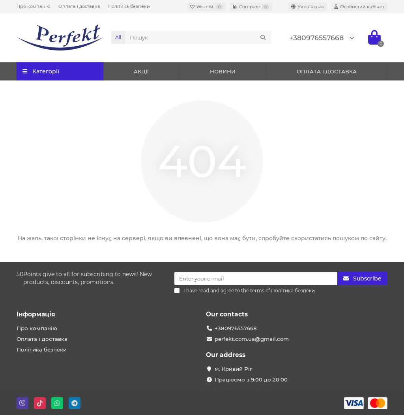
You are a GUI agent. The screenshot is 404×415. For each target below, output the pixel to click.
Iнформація (36, 314)
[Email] (255, 278)
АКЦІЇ (141, 71)
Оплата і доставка (79, 6)
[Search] (198, 37)
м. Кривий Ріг (233, 369)
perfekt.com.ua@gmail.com (252, 339)
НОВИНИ (223, 71)
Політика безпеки (129, 6)
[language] (307, 6)
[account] (359, 6)
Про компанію (33, 6)
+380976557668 (316, 38)
